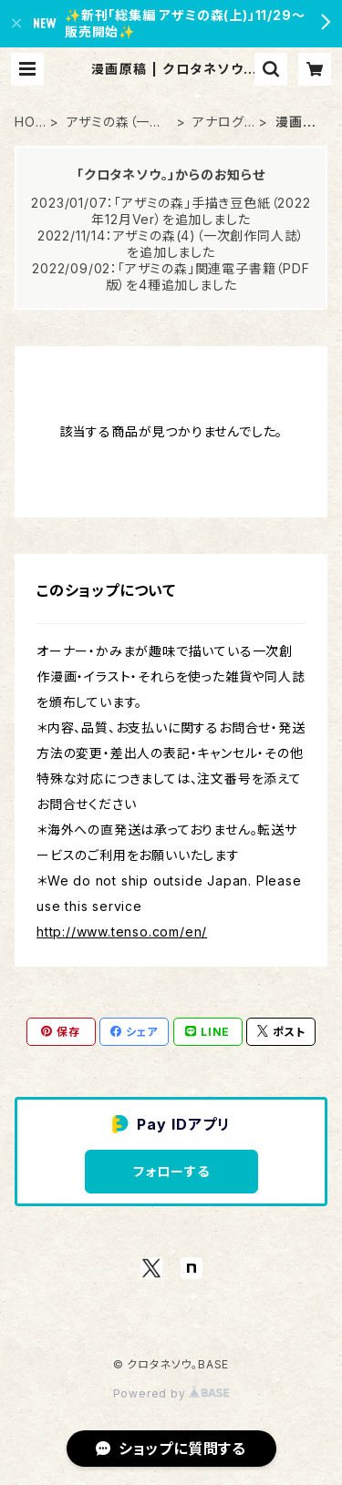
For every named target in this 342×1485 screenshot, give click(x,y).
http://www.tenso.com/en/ (121, 931)
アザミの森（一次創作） (115, 122)
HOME (25, 122)
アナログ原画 (218, 122)
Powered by (171, 1393)
